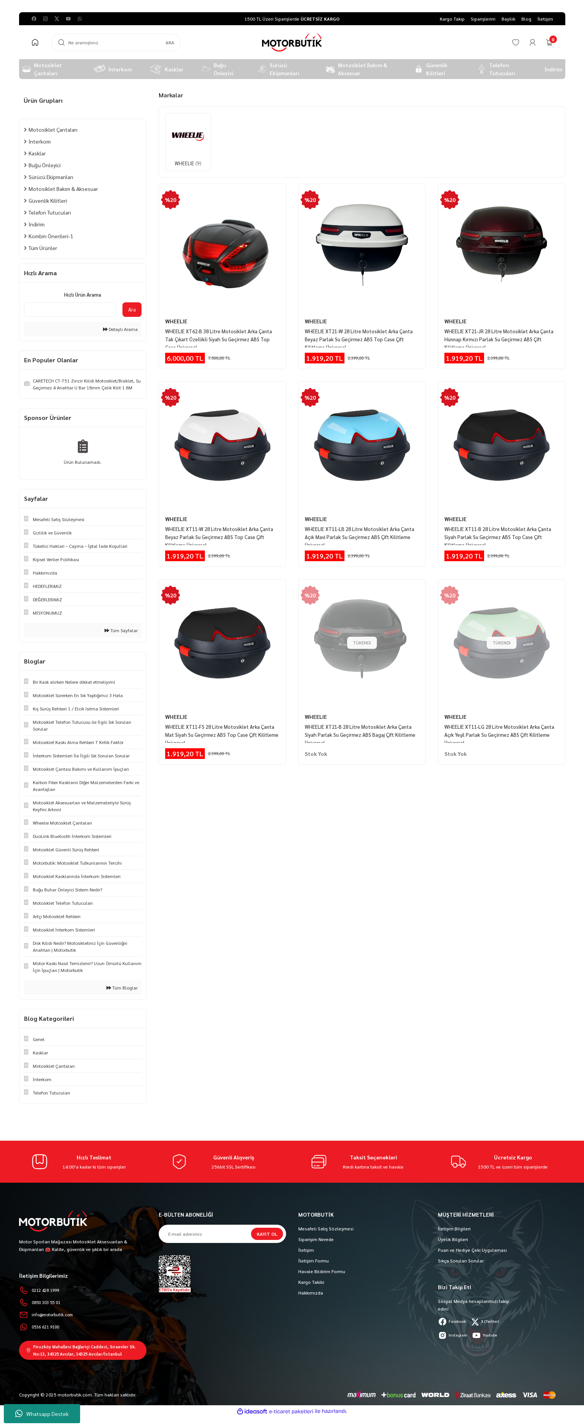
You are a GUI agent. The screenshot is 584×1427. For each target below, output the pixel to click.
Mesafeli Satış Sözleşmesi (326, 1228)
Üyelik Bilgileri (453, 1239)
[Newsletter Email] (222, 1234)
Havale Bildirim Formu (321, 1271)
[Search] (116, 42)
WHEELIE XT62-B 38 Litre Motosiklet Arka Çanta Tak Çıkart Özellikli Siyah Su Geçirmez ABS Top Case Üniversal (222, 336)
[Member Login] (532, 42)
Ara (132, 309)
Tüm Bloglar (122, 988)
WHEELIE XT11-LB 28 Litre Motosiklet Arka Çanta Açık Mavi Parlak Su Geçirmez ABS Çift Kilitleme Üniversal (357, 531)
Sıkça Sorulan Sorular (461, 1261)
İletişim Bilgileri (454, 1228)
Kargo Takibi (311, 1282)
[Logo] (292, 42)
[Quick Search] (70, 309)
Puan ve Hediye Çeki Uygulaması (472, 1250)
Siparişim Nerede (316, 1239)
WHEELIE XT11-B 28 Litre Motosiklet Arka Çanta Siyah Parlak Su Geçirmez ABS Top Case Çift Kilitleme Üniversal (498, 531)
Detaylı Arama (120, 329)
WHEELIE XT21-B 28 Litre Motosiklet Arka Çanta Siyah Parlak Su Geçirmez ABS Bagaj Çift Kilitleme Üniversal (359, 726)
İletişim (306, 1250)
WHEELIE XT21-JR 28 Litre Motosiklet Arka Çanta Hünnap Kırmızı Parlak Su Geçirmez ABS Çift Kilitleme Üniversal (497, 336)
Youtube (491, 1335)
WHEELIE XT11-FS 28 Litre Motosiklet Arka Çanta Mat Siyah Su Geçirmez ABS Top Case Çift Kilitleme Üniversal (221, 726)
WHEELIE (176, 321)
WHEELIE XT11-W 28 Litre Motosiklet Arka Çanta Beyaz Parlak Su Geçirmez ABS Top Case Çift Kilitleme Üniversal (220, 531)
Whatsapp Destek (42, 1413)
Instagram (454, 1335)
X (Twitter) (492, 1321)
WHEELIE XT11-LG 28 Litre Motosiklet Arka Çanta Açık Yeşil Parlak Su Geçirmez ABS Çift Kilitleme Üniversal (496, 726)
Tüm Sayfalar (121, 630)
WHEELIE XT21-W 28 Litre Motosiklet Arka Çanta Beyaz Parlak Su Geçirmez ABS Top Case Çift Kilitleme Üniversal (360, 336)
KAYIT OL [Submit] (267, 1234)
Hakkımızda (310, 1293)
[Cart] (549, 42)
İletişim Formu (313, 1261)
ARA (170, 42)
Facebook (454, 1321)
